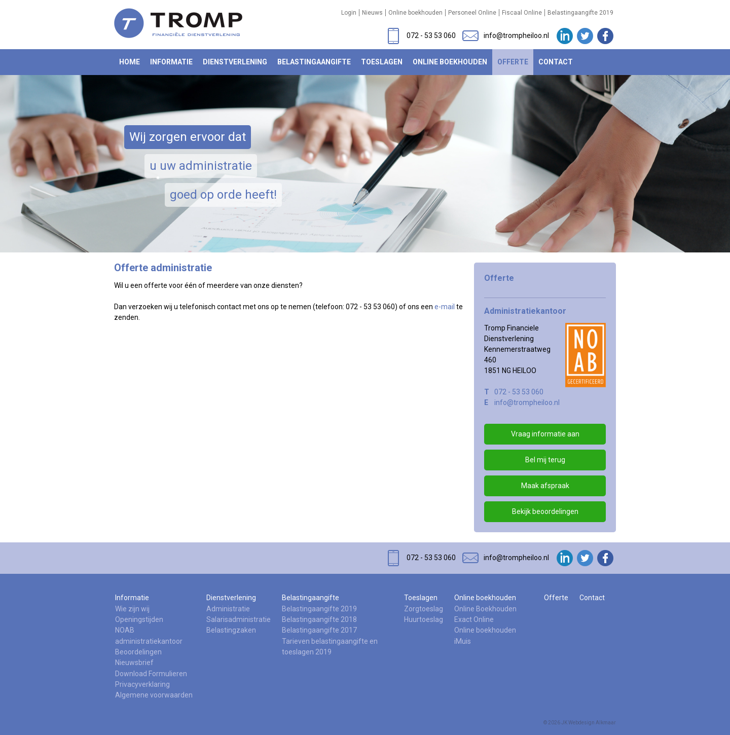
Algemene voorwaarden (154, 695)
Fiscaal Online (522, 12)
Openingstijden (139, 619)
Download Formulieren (151, 674)
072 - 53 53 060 (518, 392)
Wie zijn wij (132, 609)
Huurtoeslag (423, 619)
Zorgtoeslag (423, 609)
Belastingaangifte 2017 (319, 630)
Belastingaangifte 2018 (319, 619)
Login (348, 12)
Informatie (171, 62)
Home (129, 62)
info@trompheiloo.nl (527, 402)
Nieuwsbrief (134, 662)
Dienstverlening (235, 62)
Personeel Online (472, 12)
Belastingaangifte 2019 (580, 12)
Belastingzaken (231, 630)
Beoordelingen (138, 652)
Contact (555, 62)
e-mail (444, 307)
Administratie (228, 609)
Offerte (512, 62)
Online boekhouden (415, 12)
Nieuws (372, 12)
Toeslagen (382, 62)
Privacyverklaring (142, 684)
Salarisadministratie (238, 619)
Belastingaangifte (314, 62)
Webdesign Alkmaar (592, 722)
